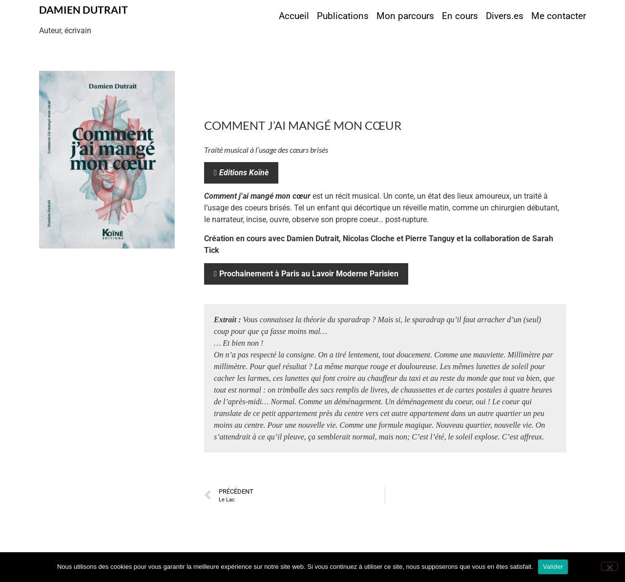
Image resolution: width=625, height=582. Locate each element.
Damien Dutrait (83, 9)
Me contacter (558, 15)
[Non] (609, 566)
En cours (460, 15)
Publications (343, 15)
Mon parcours (405, 15)
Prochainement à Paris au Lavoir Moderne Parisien (308, 273)
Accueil (294, 15)
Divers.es (504, 15)
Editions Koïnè (244, 172)
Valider (553, 566)
